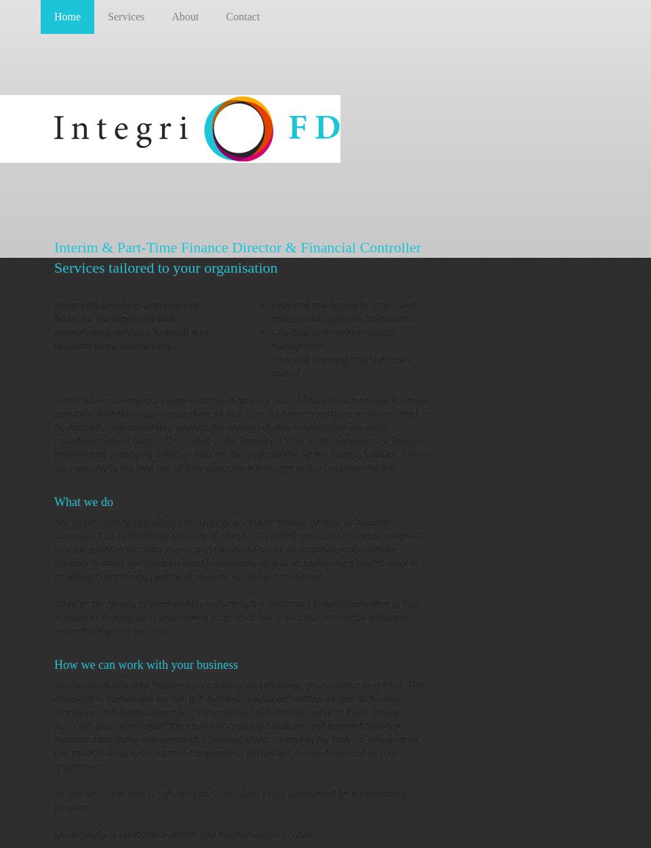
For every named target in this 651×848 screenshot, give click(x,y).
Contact (243, 16)
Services (126, 16)
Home (67, 16)
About (185, 16)
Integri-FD (198, 129)
